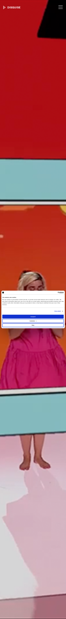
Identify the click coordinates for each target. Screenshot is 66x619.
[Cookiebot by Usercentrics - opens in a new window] (50, 292)
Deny (33, 325)
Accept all (33, 316)
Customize (33, 321)
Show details (57, 311)
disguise (11, 7)
